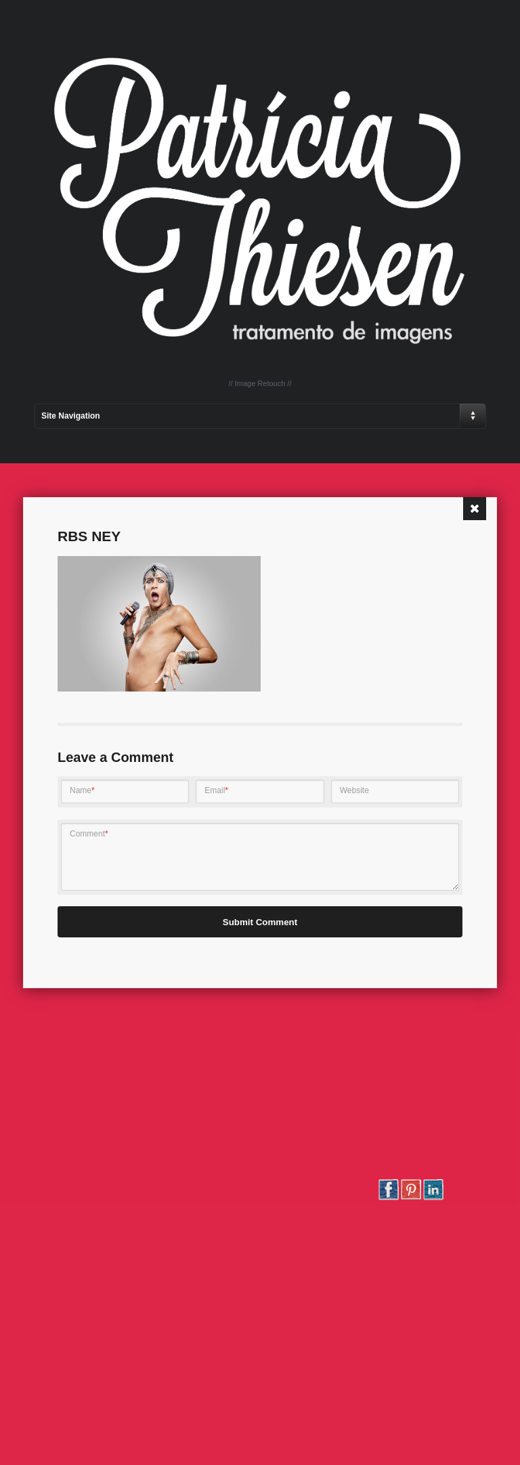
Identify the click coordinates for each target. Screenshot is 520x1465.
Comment (89, 833)
